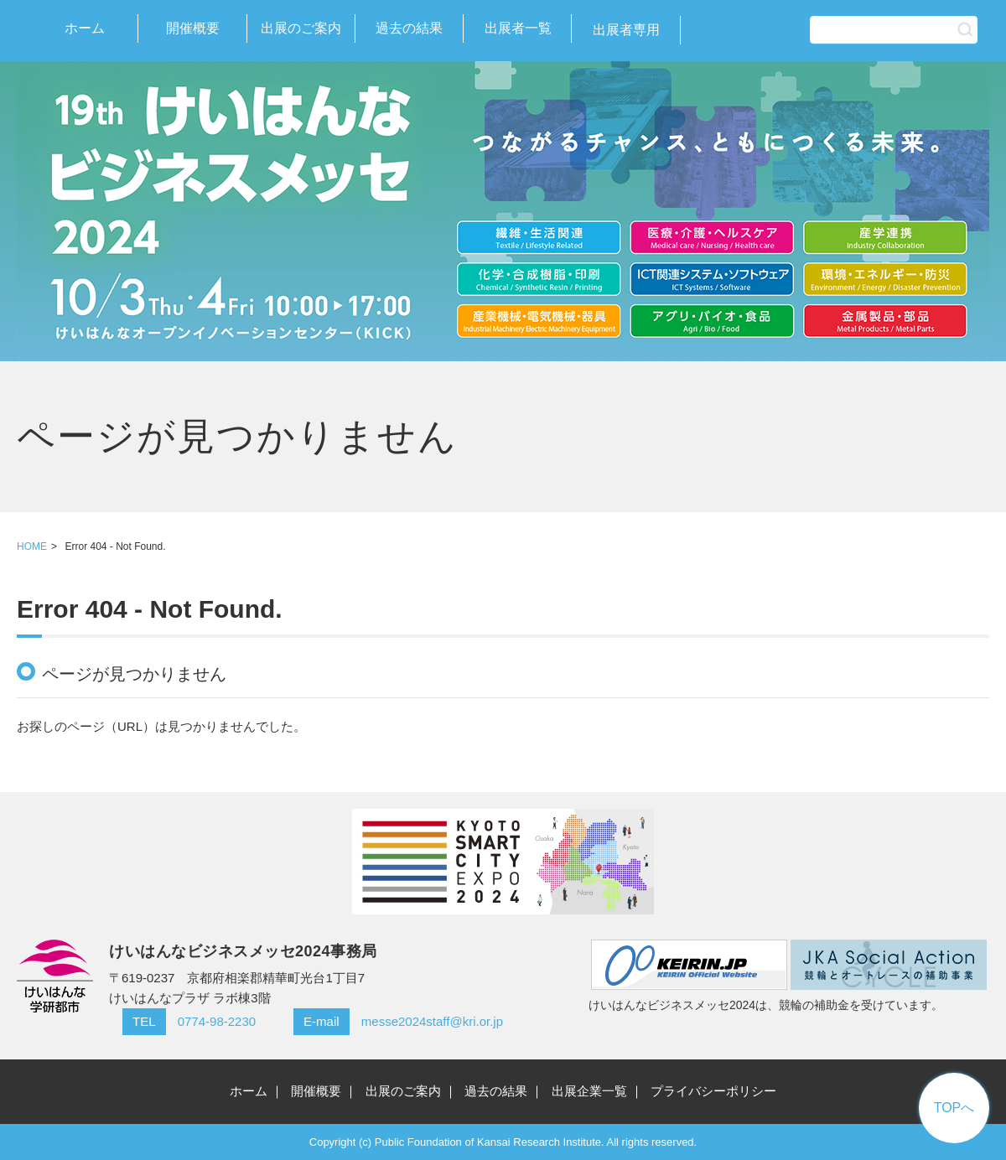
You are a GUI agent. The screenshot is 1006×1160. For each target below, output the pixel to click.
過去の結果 (409, 28)
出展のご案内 (301, 28)
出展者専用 (626, 30)
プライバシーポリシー (713, 1091)
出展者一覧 (518, 28)
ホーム (85, 28)
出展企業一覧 (589, 1091)
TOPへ (954, 1107)
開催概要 (193, 28)
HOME (32, 546)
